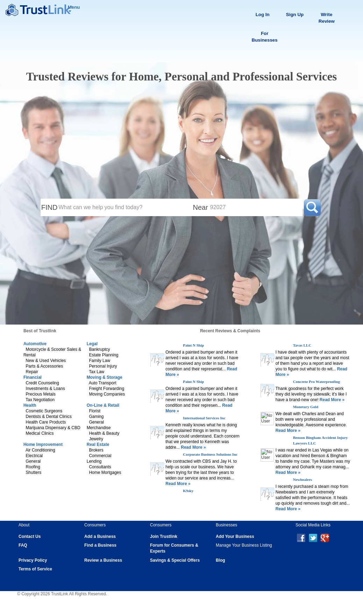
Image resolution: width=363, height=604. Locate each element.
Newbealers (302, 479)
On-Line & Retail (103, 405)
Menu (74, 8)
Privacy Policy (33, 560)
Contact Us (30, 536)
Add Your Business (235, 536)
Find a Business (100, 545)
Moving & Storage (104, 377)
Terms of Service (35, 569)
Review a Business (103, 560)
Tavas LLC (302, 345)
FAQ (23, 545)
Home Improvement (43, 444)
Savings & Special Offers (175, 560)
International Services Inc (204, 418)
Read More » (193, 447)
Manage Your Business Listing (244, 545)
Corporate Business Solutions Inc (210, 454)
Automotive (35, 343)
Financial (32, 377)
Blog (220, 560)
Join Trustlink (163, 536)
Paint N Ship (193, 345)
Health (29, 405)
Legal (92, 343)
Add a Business (100, 536)
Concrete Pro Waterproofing (316, 381)
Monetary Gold (305, 407)
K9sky (188, 491)
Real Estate (98, 444)
